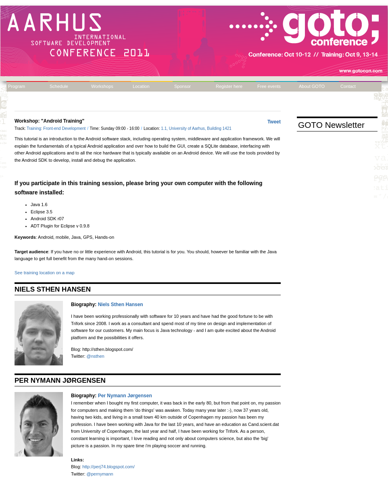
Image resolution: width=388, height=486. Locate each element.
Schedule (59, 86)
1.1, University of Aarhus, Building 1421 (196, 128)
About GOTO (312, 86)
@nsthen (95, 356)
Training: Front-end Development (57, 128)
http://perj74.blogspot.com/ (108, 466)
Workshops (102, 86)
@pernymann (100, 473)
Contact (348, 86)
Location (141, 86)
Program (16, 86)
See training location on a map (45, 272)
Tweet (274, 122)
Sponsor (182, 86)
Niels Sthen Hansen (120, 304)
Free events (269, 86)
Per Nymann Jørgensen (125, 395)
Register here (229, 86)
